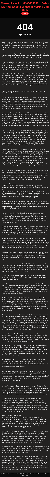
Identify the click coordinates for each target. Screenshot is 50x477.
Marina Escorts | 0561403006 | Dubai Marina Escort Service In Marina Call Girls (25, 6)
